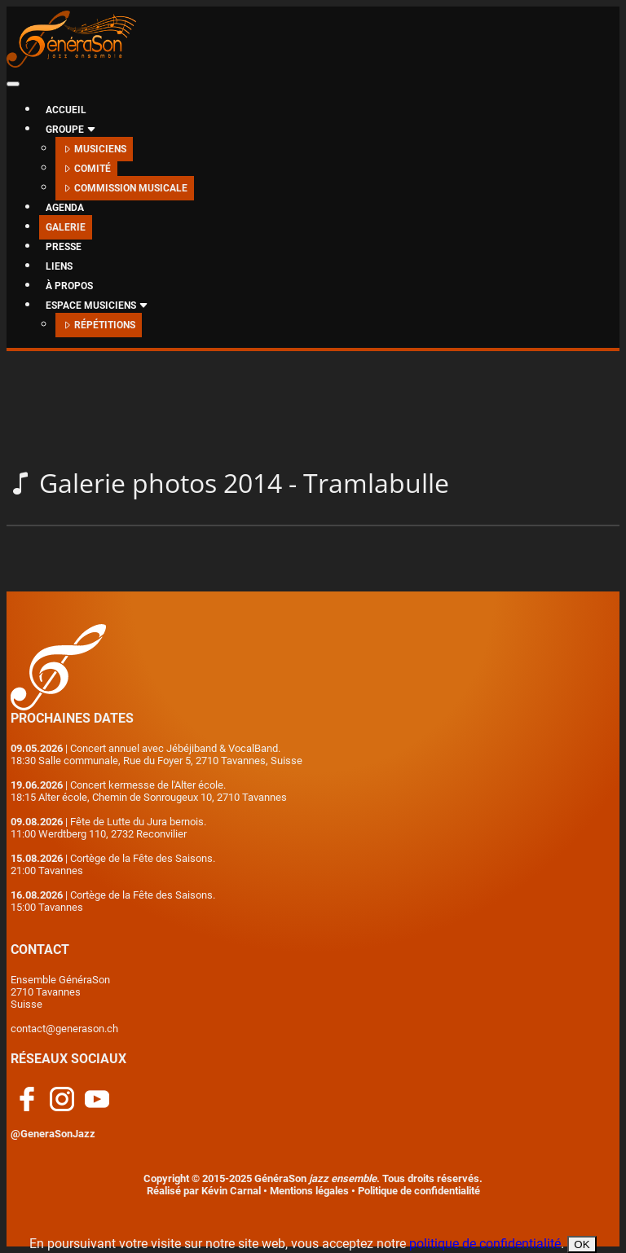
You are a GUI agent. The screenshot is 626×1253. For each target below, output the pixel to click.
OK (581, 1244)
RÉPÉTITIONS (98, 325)
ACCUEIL (66, 110)
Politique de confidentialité (419, 1191)
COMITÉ (86, 168)
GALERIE (66, 227)
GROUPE (71, 129)
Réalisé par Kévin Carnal (204, 1191)
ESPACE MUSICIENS (97, 305)
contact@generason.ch (64, 1028)
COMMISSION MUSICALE (124, 188)
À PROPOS (69, 286)
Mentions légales (309, 1191)
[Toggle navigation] (13, 83)
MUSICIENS (94, 149)
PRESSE (64, 247)
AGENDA (65, 207)
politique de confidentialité (485, 1243)
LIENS (59, 266)
